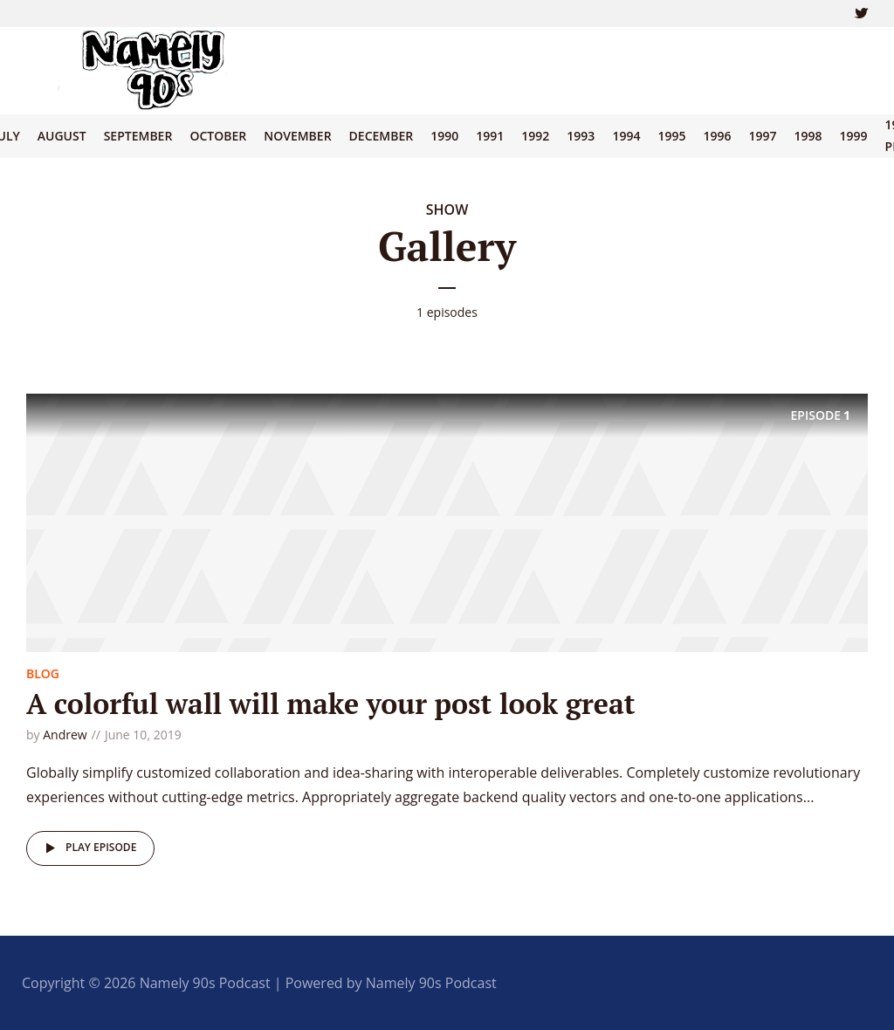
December (381, 135)
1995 (671, 135)
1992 (535, 135)
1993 (581, 135)
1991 (490, 135)
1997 (762, 135)
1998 (808, 135)
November (297, 135)
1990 (444, 135)
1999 (854, 135)
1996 (717, 135)
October (217, 135)
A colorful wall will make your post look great (331, 703)
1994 (626, 135)
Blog (42, 673)
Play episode (87, 848)
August (62, 135)
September (138, 135)
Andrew (64, 734)
